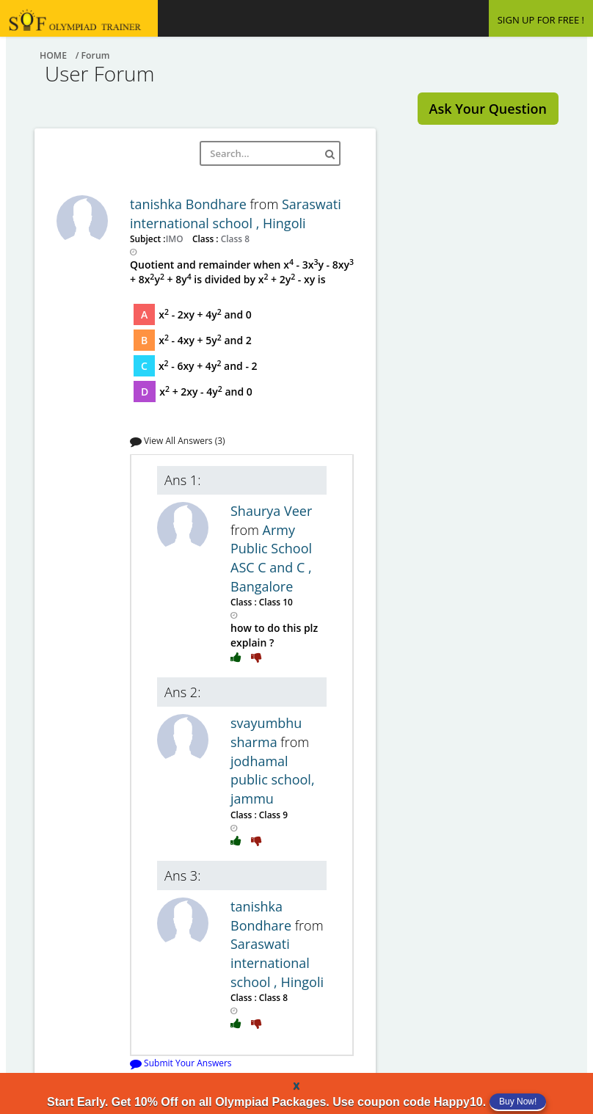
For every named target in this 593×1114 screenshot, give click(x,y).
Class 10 (275, 602)
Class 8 (234, 238)
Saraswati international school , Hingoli (235, 213)
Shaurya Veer (271, 511)
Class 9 (272, 814)
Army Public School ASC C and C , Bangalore (271, 558)
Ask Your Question (488, 108)
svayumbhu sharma (266, 732)
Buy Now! (517, 1101)
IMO (176, 238)
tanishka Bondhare (190, 204)
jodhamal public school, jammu (272, 779)
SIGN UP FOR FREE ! (541, 19)
